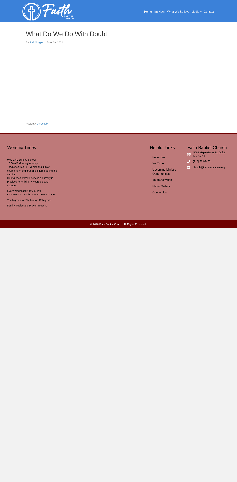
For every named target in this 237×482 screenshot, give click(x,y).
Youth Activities (162, 179)
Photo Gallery (161, 186)
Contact (209, 11)
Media (195, 11)
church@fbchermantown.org (209, 167)
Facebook (158, 157)
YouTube (158, 163)
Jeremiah (42, 123)
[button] (201, 11)
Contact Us (159, 192)
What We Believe (178, 11)
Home (148, 11)
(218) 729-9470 (201, 161)
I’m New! (159, 11)
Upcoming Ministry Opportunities (164, 171)
